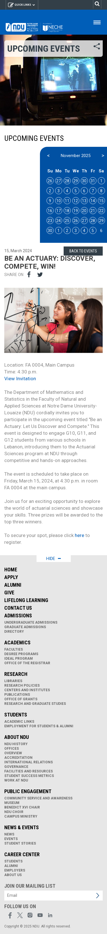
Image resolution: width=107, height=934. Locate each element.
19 (75, 210)
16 (50, 210)
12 (75, 200)
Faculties (13, 649)
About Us (13, 875)
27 (58, 181)
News (9, 834)
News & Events (21, 827)
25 (67, 220)
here (79, 535)
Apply (11, 577)
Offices (11, 749)
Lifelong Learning (26, 600)
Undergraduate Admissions (30, 622)
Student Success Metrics (29, 776)
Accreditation (18, 758)
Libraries (13, 681)
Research (15, 674)
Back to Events (83, 251)
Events (11, 839)
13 (84, 200)
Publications (17, 695)
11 (67, 200)
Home (10, 569)
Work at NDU (16, 780)
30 (84, 181)
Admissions (18, 616)
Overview (13, 753)
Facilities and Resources (28, 771)
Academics (17, 642)
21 (92, 210)
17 (58, 210)
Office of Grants (20, 699)
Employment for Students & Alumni (38, 726)
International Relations (28, 762)
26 (50, 181)
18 (67, 210)
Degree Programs (21, 654)
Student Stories (20, 843)
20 (84, 210)
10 (58, 200)
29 (75, 181)
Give (9, 592)
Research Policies (22, 686)
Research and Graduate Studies (35, 704)
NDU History (16, 744)
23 (50, 220)
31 (92, 181)
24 (58, 220)
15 (101, 200)
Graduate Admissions (25, 627)
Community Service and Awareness (38, 798)
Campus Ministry (20, 816)
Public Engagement (27, 791)
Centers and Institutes (27, 690)
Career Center (22, 854)
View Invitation (20, 378)
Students (15, 715)
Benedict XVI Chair (22, 807)
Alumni (12, 585)
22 (101, 210)
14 (92, 200)
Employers (14, 870)
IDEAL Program (18, 659)
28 (67, 181)
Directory (14, 632)
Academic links (19, 722)
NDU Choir (13, 812)
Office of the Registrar (27, 663)
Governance (16, 767)
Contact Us (18, 608)
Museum (11, 803)
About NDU (16, 737)
